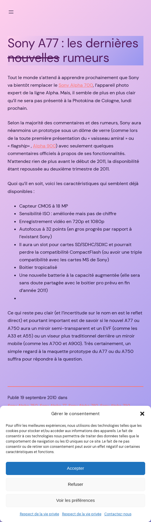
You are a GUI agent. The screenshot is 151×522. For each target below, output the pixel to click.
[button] (142, 414)
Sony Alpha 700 (76, 85)
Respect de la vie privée (39, 514)
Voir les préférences (75, 500)
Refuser (75, 484)
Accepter (75, 468)
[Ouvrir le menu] (11, 11)
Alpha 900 (44, 146)
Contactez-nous (117, 514)
